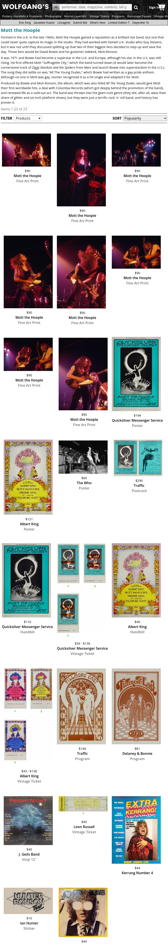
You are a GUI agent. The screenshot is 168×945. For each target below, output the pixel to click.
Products (23, 118)
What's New (97, 22)
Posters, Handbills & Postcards (22, 16)
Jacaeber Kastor (44, 22)
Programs (118, 16)
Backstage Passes (139, 16)
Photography (53, 16)
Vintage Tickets (99, 16)
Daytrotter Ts (140, 22)
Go (136, 7)
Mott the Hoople (20, 30)
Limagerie (64, 22)
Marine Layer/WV (75, 16)
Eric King (25, 22)
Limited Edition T (119, 22)
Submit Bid (80, 22)
